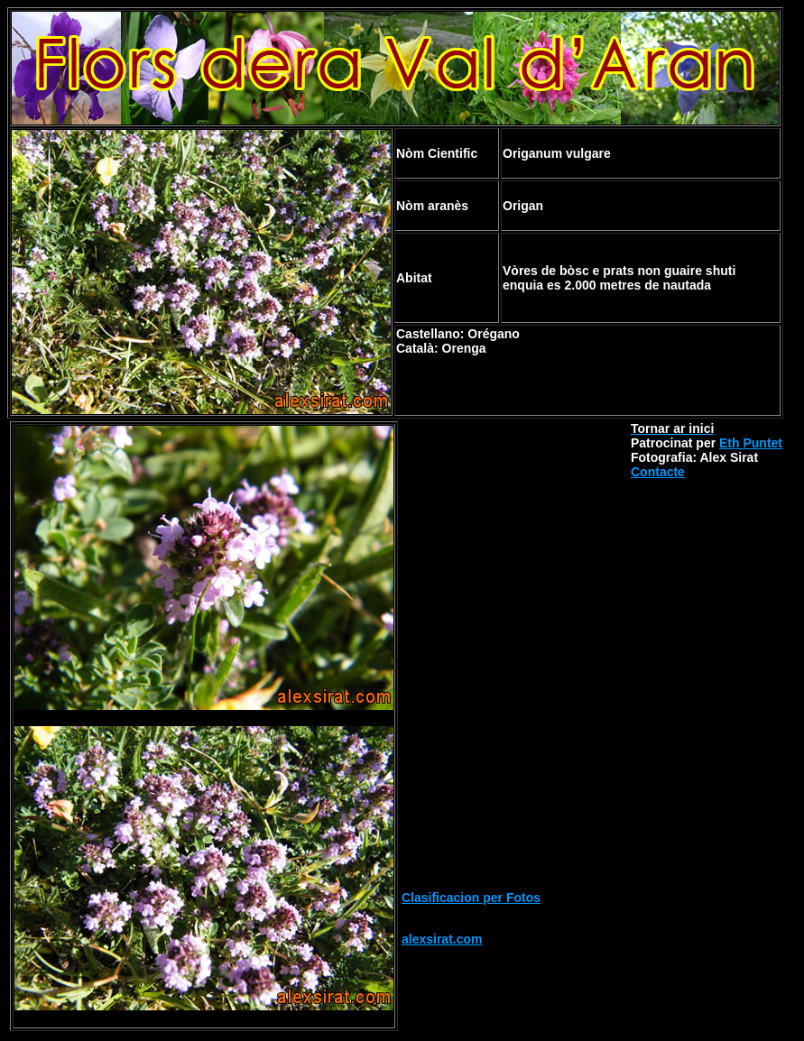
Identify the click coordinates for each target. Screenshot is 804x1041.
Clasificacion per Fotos (471, 897)
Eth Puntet (750, 443)
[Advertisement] (514, 534)
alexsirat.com (442, 939)
